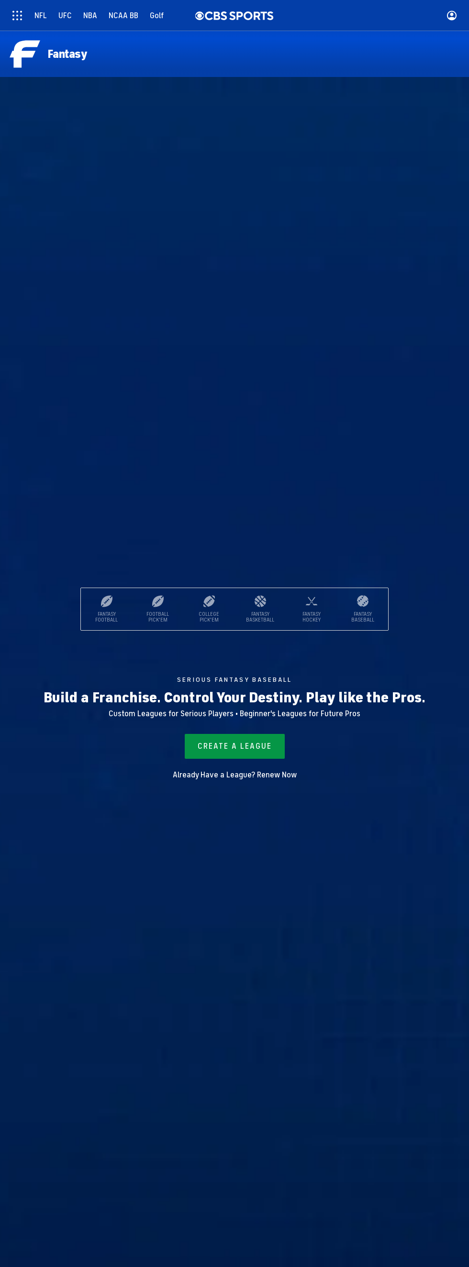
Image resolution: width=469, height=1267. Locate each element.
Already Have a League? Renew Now (235, 775)
